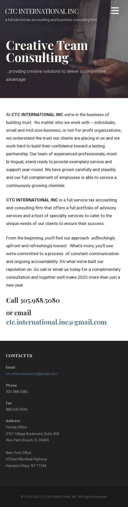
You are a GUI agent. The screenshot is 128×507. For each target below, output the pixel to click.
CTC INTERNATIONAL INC (41, 11)
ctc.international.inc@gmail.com (56, 321)
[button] (115, 11)
